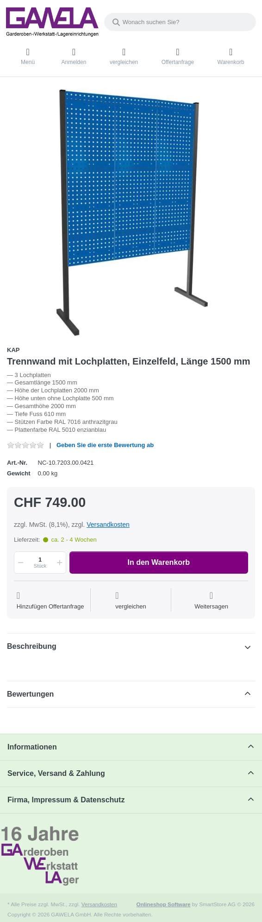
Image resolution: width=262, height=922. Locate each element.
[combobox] (180, 22)
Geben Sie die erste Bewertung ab (105, 445)
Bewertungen (30, 694)
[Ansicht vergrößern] (131, 212)
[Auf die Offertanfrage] (50, 601)
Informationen (32, 747)
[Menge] (40, 562)
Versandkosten (108, 524)
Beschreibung (31, 646)
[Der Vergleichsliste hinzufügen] (130, 601)
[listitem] (131, 212)
